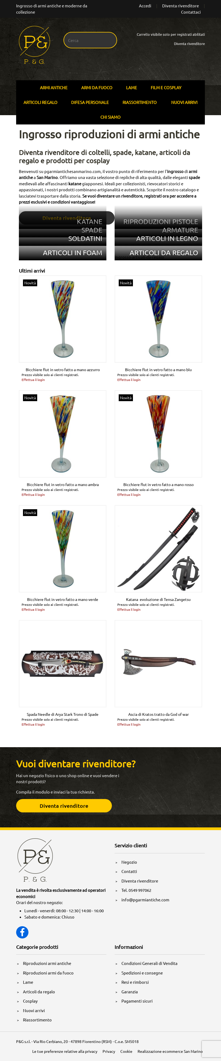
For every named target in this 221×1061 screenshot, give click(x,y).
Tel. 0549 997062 (136, 890)
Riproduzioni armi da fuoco (48, 972)
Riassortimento (140, 102)
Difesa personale (90, 102)
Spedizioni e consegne (142, 972)
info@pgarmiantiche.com (145, 899)
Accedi (145, 5)
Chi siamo (110, 117)
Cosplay (30, 1000)
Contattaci (191, 11)
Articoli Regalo (40, 102)
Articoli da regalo (39, 991)
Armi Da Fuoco (96, 87)
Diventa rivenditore (180, 5)
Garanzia (129, 991)
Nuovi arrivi (184, 102)
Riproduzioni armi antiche (47, 963)
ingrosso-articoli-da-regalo (139, 257)
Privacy (109, 1051)
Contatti (129, 871)
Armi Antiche (54, 87)
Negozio (129, 862)
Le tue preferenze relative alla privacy (64, 1051)
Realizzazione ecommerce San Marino (170, 1051)
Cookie (126, 1051)
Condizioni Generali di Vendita (149, 963)
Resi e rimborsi (135, 982)
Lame (131, 87)
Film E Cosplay (166, 87)
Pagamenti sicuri (137, 1000)
